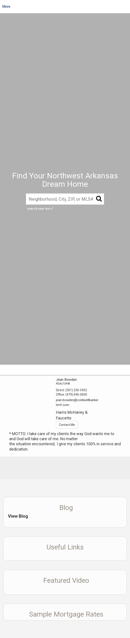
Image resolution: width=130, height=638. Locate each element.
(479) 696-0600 (76, 394)
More (6, 6)
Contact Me (67, 425)
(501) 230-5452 (76, 390)
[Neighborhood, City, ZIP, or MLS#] (65, 198)
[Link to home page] (68, 6)
